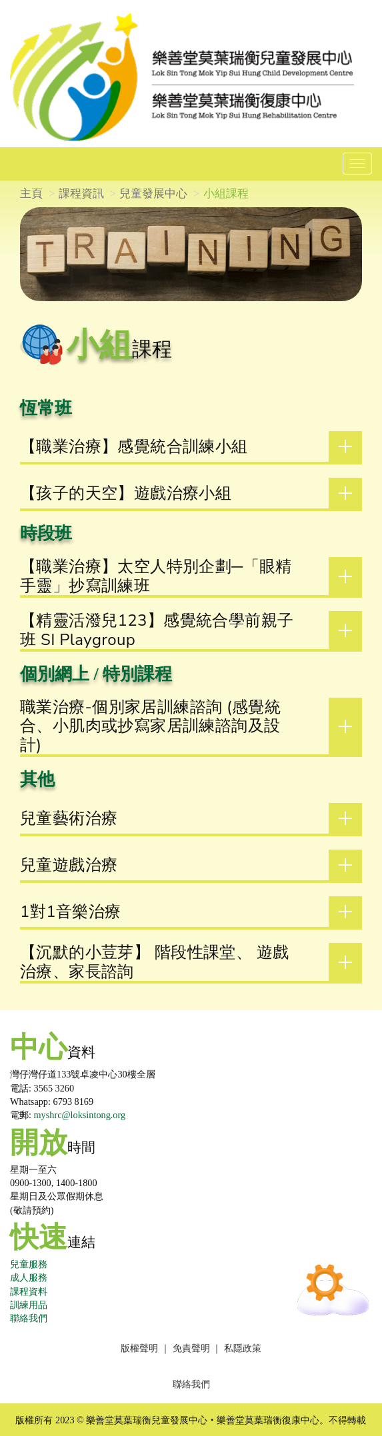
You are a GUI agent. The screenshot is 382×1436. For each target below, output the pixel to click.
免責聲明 (191, 1348)
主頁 (31, 193)
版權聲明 (139, 1348)
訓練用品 (28, 1304)
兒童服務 (28, 1264)
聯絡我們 (28, 1318)
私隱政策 (242, 1348)
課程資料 (28, 1291)
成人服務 (28, 1277)
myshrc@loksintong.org (80, 1114)
